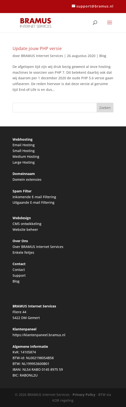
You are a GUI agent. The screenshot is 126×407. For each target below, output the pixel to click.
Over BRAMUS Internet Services (38, 246)
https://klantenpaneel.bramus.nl (39, 335)
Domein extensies (27, 179)
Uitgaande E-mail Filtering (33, 202)
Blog (102, 55)
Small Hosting (24, 150)
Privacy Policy (84, 394)
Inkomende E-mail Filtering (34, 197)
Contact (19, 269)
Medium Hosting (26, 156)
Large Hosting (24, 162)
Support (19, 275)
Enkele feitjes (23, 252)
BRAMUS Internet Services (42, 55)
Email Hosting (24, 145)
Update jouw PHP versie (37, 48)
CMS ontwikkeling (27, 223)
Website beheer (25, 229)
